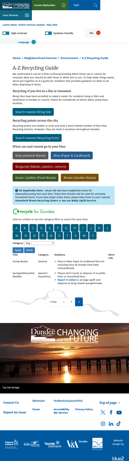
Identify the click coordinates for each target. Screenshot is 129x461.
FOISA (79, 385)
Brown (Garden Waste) (80, 163)
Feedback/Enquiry (64, 385)
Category (18, 228)
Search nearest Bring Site (33, 97)
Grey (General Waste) (30, 141)
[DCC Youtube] (119, 398)
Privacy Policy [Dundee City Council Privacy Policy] (84, 394)
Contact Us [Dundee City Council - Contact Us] (11, 387)
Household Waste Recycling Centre (36, 185)
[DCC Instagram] (103, 410)
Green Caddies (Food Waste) (35, 163)
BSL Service (61, 397)
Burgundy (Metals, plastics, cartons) (40, 152)
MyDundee (38, 385)
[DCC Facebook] (111, 398)
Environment (69, 43)
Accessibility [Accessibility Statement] (61, 394)
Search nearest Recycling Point (37, 123)
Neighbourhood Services (40, 43)
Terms (36, 394)
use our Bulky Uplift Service (79, 185)
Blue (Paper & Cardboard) (72, 141)
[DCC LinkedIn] (111, 410)
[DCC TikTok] (119, 410)
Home (16, 43)
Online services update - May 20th (38, 14)
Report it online (67, 264)
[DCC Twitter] (103, 400)
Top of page (109, 388)
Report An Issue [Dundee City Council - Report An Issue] (14, 397)
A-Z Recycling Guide (95, 43)
